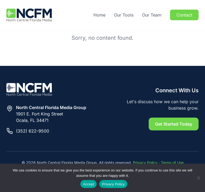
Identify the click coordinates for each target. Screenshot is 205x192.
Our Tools (123, 15)
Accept (88, 184)
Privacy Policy (145, 162)
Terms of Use (172, 162)
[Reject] (198, 178)
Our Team (151, 15)
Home (99, 15)
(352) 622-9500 (32, 131)
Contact (184, 15)
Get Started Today (173, 124)
